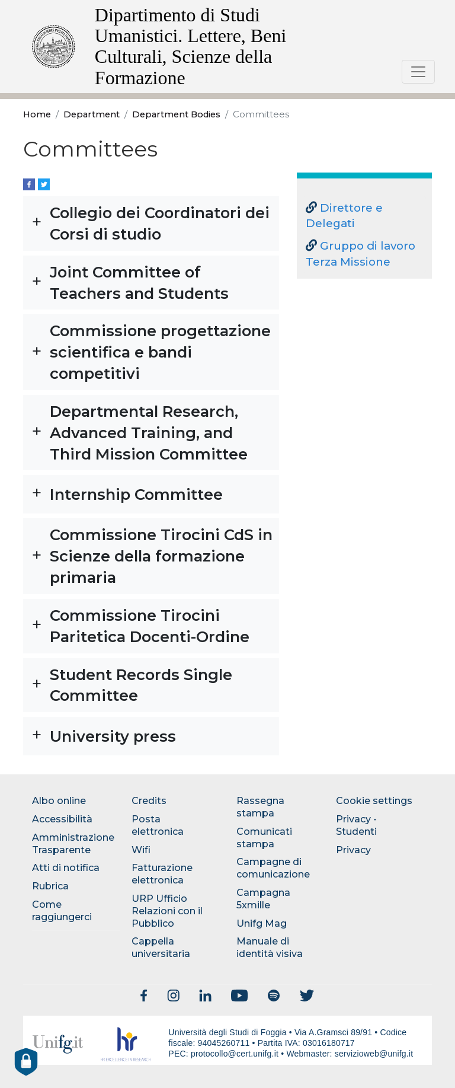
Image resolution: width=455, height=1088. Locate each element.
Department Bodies (176, 114)
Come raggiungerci (62, 911)
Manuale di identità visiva (269, 947)
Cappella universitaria (161, 947)
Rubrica (50, 886)
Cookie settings (374, 800)
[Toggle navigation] (418, 72)
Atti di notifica (66, 867)
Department (91, 114)
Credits (149, 800)
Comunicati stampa (264, 838)
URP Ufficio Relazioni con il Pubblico (167, 911)
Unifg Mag (261, 923)
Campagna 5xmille (263, 899)
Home (37, 114)
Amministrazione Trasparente (73, 844)
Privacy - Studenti (356, 825)
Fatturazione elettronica (162, 874)
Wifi (141, 850)
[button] (151, 223)
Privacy (353, 850)
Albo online (59, 800)
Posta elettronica (158, 825)
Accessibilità (62, 819)
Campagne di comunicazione (273, 868)
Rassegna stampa (260, 807)
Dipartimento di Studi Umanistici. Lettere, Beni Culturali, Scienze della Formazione (190, 46)
